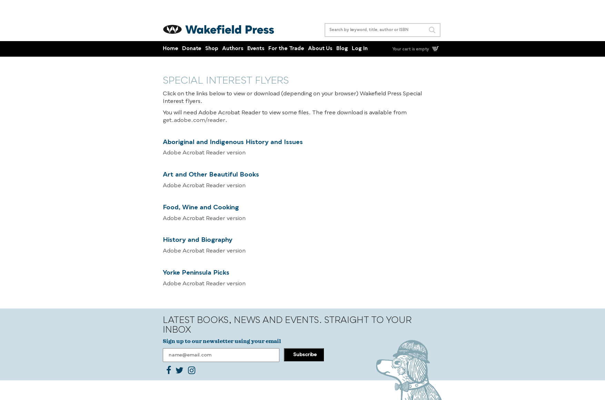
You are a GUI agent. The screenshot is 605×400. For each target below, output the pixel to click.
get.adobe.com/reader (194, 120)
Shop (211, 48)
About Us (320, 48)
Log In (360, 48)
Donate (191, 48)
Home (170, 48)
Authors (233, 48)
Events (256, 48)
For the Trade (286, 48)
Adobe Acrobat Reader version (204, 153)
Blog (342, 48)
